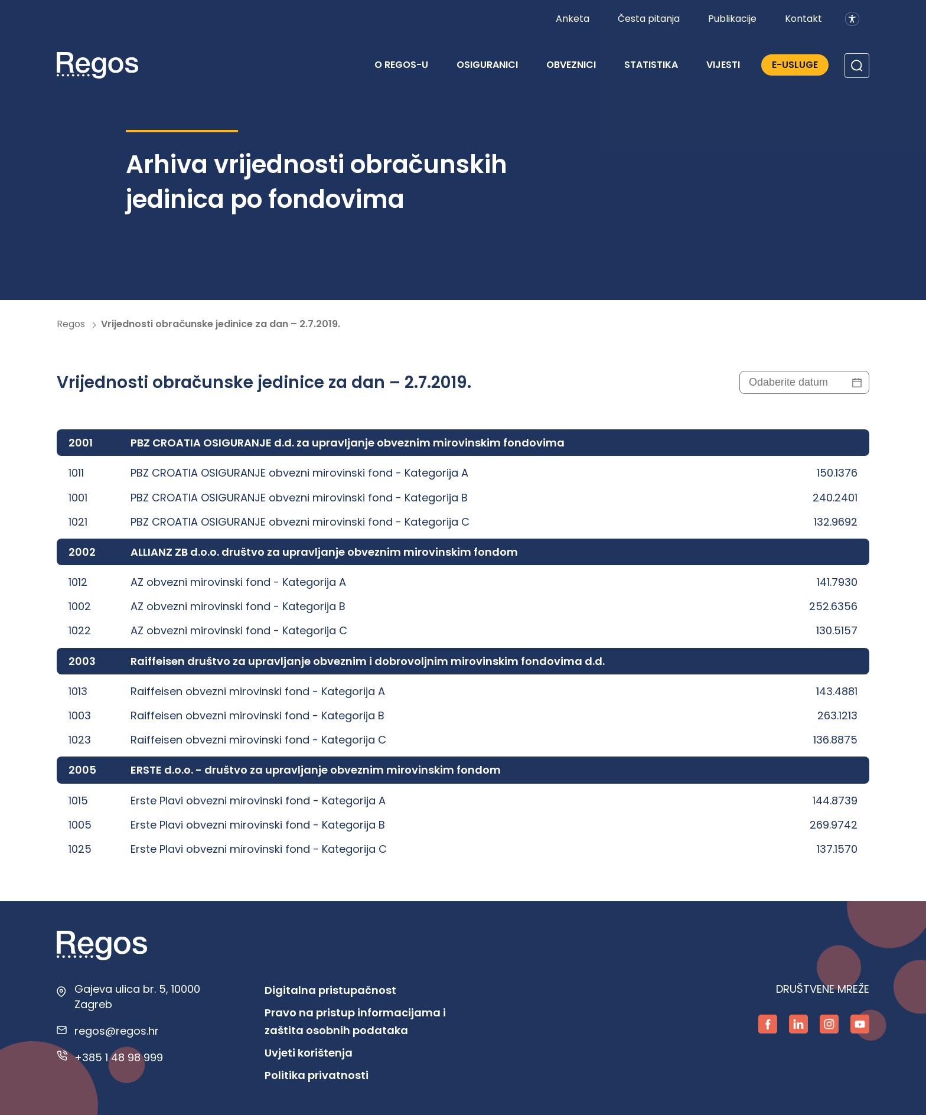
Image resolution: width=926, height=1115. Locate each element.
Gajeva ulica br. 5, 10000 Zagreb (137, 996)
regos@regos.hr (116, 1030)
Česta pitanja (649, 18)
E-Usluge (795, 64)
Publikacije (732, 18)
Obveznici (571, 64)
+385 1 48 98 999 (118, 1057)
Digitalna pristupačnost (330, 990)
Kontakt (803, 18)
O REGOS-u (401, 64)
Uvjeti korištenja (309, 1052)
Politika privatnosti (317, 1075)
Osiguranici (487, 64)
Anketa (572, 18)
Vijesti (723, 64)
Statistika (651, 64)
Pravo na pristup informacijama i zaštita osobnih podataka (355, 1021)
